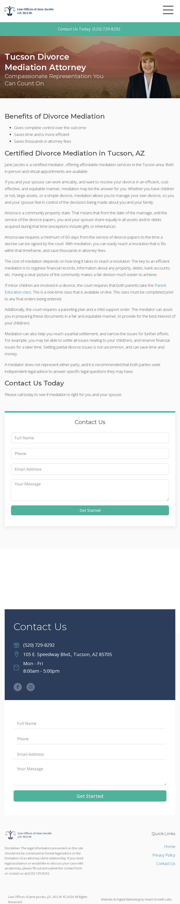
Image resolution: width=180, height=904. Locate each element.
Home (169, 846)
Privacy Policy (163, 855)
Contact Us (165, 863)
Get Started (90, 510)
